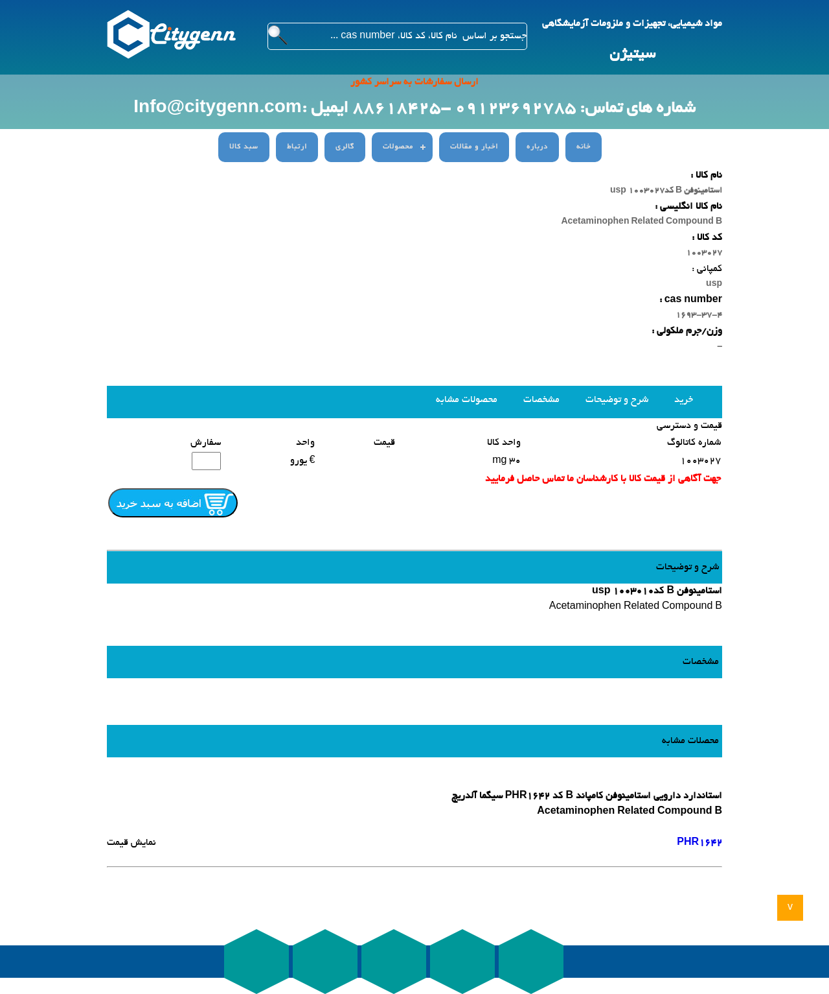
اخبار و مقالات (474, 147)
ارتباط (297, 147)
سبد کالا (243, 147)
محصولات (398, 147)
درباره (537, 147)
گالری (344, 147)
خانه (583, 147)
